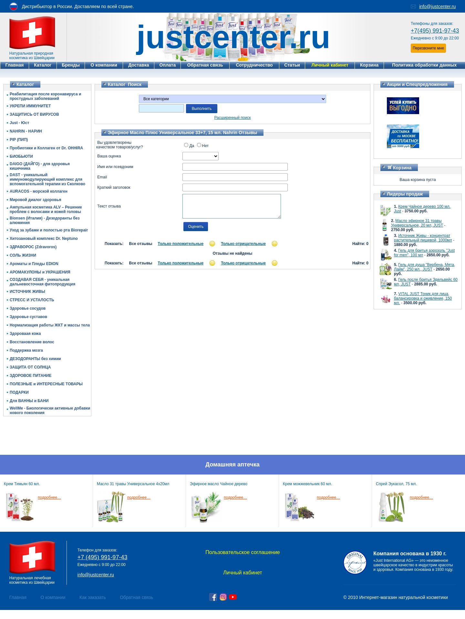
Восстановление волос (32, 342)
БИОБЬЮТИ (21, 156)
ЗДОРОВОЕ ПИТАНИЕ (30, 375)
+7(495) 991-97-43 (435, 30)
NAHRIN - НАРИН (26, 131)
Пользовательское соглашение (242, 552)
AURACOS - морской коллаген (38, 191)
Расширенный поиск (232, 117)
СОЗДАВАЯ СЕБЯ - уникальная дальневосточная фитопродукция (42, 281)
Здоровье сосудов (28, 308)
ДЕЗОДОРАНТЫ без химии (35, 359)
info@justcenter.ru (437, 6)
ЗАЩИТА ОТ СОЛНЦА (30, 367)
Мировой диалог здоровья (35, 199)
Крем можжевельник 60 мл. (307, 484)
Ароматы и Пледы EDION (34, 263)
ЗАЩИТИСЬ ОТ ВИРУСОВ (34, 114)
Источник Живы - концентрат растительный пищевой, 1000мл (423, 237)
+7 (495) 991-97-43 (103, 557)
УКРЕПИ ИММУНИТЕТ (30, 106)
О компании (52, 597)
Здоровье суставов (28, 317)
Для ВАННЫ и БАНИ (29, 401)
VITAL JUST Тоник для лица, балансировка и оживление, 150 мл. (423, 298)
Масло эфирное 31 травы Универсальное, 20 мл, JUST (417, 223)
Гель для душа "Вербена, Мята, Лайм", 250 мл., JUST (424, 267)
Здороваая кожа (25, 333)
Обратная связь (136, 597)
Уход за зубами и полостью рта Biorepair (49, 230)
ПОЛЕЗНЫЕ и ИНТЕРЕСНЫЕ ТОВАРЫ (46, 384)
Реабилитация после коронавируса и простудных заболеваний (45, 96)
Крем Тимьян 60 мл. (22, 484)
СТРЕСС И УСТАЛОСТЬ (32, 300)
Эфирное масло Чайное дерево (218, 484)
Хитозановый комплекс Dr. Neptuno (44, 238)
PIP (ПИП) (19, 139)
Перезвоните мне (428, 48)
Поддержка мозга (26, 350)
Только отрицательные (243, 243)
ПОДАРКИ (19, 392)
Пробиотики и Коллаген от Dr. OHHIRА (46, 148)
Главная (17, 597)
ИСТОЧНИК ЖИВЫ (27, 291)
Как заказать (92, 597)
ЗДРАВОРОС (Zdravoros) (33, 247)
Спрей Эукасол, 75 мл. (396, 484)
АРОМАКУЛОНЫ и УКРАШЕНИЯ (40, 272)
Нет (203, 146)
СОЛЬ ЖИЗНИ (23, 255)
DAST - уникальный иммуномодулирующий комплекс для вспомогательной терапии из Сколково (47, 179)
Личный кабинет (242, 572)
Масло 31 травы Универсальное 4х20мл (133, 484)
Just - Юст (19, 123)
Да (189, 146)
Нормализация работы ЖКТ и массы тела (50, 325)
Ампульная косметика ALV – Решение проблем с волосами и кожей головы (46, 209)
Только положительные (181, 243)
